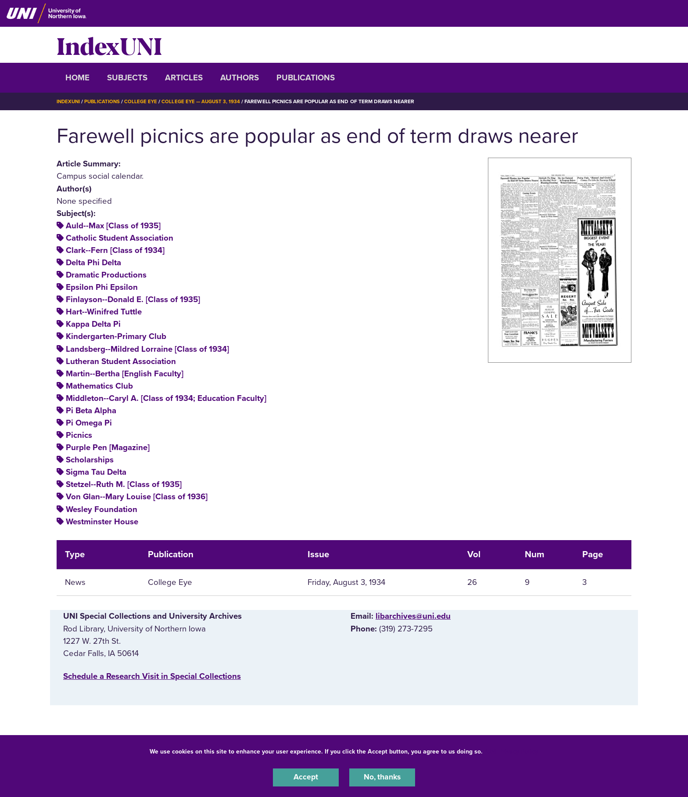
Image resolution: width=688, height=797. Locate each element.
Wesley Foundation (101, 509)
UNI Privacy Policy (512, 750)
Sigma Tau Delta (96, 472)
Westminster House (102, 521)
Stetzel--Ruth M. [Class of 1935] (124, 484)
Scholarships (90, 460)
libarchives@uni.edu (413, 616)
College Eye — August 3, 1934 (206, 101)
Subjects (127, 78)
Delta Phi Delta (93, 262)
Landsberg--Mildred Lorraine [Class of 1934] (147, 348)
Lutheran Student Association (121, 361)
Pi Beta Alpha (91, 410)
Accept (306, 777)
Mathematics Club (99, 386)
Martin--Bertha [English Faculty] (124, 373)
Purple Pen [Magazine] (108, 447)
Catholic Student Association (119, 238)
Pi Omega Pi (89, 423)
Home (77, 78)
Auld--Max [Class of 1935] (113, 226)
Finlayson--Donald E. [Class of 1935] (133, 299)
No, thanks (382, 777)
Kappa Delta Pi (93, 324)
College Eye (144, 101)
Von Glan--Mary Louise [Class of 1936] (137, 496)
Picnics (79, 435)
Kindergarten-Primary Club (116, 336)
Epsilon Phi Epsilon (102, 287)
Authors (239, 78)
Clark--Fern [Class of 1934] (115, 250)
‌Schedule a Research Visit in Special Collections (152, 676)
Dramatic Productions (106, 275)
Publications (305, 78)
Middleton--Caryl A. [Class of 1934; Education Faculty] (166, 398)
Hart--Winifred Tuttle (104, 312)
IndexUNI (109, 45)
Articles (184, 78)
